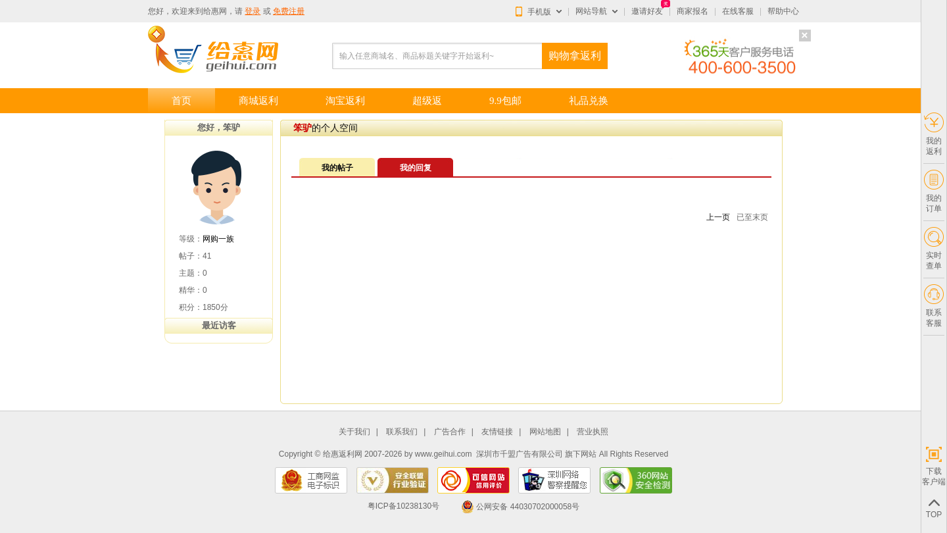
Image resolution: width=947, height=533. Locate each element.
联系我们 (402, 432)
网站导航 (591, 11)
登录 (252, 11)
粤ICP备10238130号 (403, 506)
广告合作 (450, 432)
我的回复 (415, 167)
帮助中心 (783, 11)
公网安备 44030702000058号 (520, 506)
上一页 (718, 217)
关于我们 (354, 432)
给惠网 (215, 11)
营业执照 (592, 432)
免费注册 (288, 11)
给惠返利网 (342, 454)
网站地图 (545, 432)
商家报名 (692, 11)
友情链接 (497, 432)
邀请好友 (647, 11)
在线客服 (738, 11)
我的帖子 (337, 167)
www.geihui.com (443, 454)
